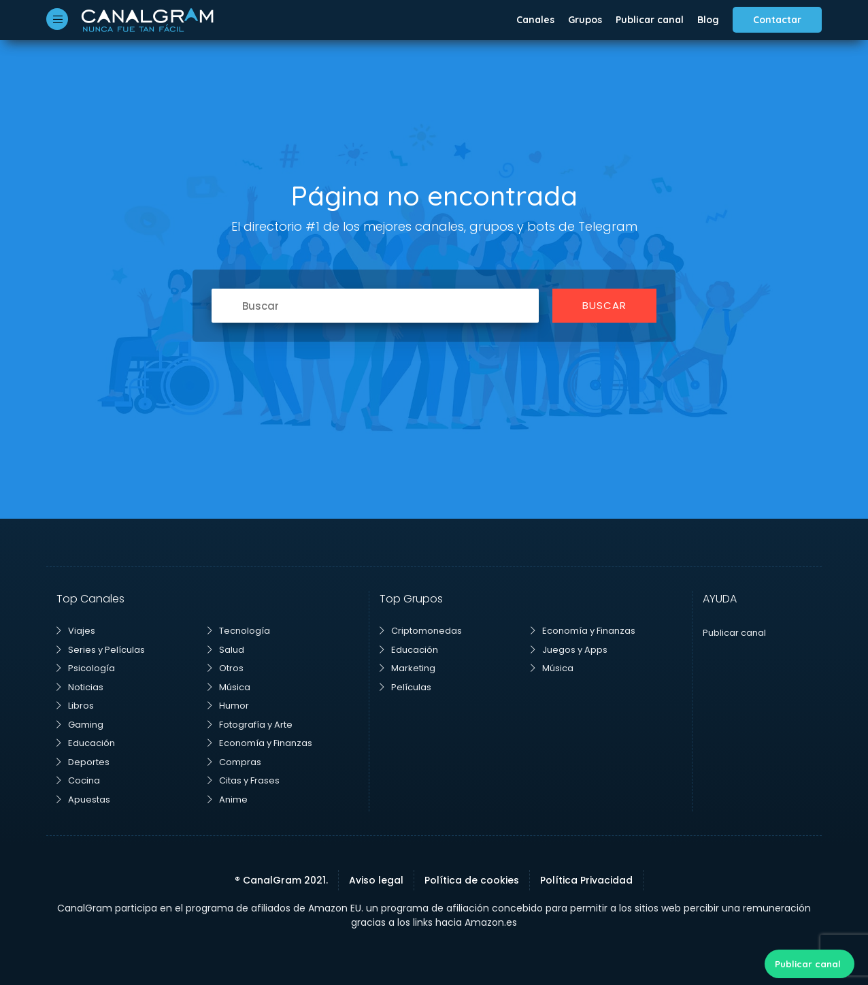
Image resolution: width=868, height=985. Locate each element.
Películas (405, 687)
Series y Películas (100, 649)
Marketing (407, 668)
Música (228, 687)
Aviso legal (376, 880)
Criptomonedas (421, 630)
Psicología (85, 668)
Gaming (79, 724)
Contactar (777, 20)
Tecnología (238, 630)
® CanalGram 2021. (281, 880)
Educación (85, 743)
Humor (228, 705)
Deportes (83, 762)
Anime (227, 799)
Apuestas (83, 799)
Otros (225, 668)
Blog (708, 20)
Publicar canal (650, 20)
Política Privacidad (586, 880)
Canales (535, 20)
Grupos (585, 20)
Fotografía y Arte (250, 724)
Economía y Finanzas (259, 743)
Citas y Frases (243, 780)
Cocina (78, 780)
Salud (225, 649)
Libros (75, 705)
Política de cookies (471, 880)
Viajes (75, 630)
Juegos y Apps (569, 649)
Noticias (79, 687)
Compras (234, 762)
